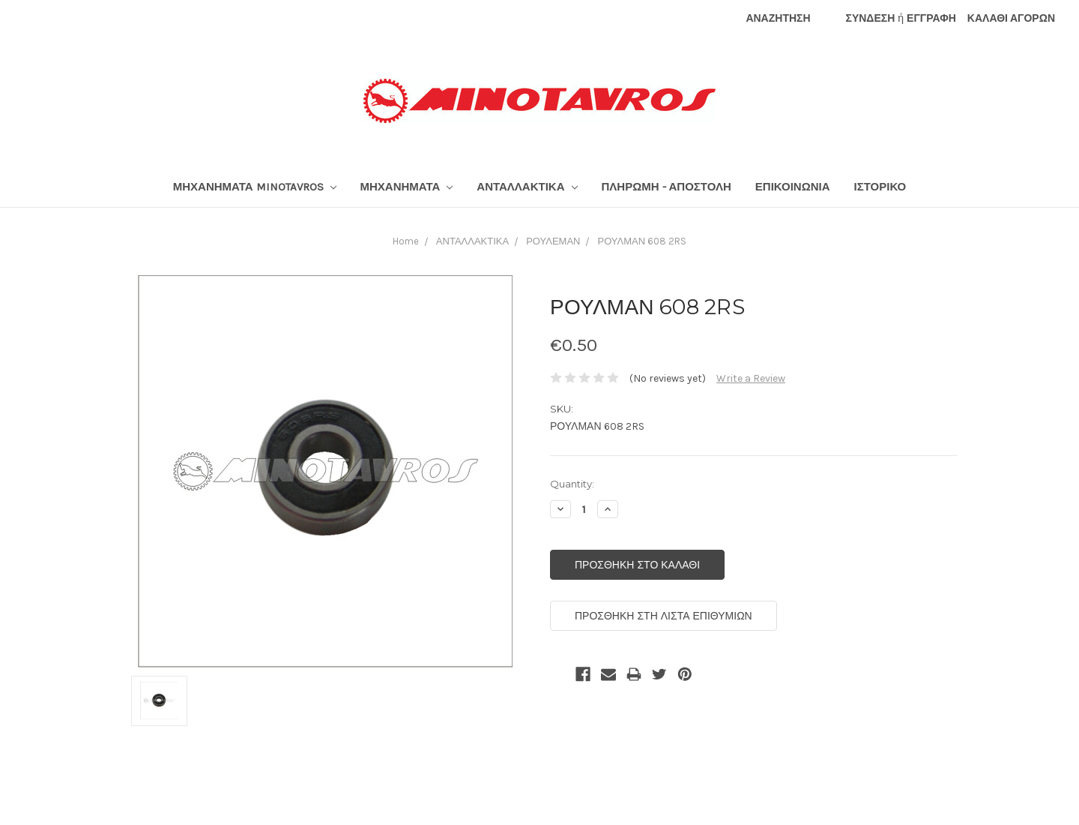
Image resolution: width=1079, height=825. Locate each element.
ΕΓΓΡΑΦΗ (931, 18)
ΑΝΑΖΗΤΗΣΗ (778, 18)
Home (406, 241)
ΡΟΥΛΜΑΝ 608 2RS (641, 241)
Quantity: (572, 484)
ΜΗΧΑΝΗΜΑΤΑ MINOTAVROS (254, 187)
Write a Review (750, 378)
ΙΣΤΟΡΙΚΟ (880, 187)
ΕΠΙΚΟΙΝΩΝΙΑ (792, 187)
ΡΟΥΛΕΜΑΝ (553, 241)
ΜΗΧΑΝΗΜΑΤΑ (406, 187)
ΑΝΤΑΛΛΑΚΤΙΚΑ (527, 187)
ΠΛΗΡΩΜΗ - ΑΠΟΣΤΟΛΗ (666, 187)
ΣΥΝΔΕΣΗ (870, 18)
